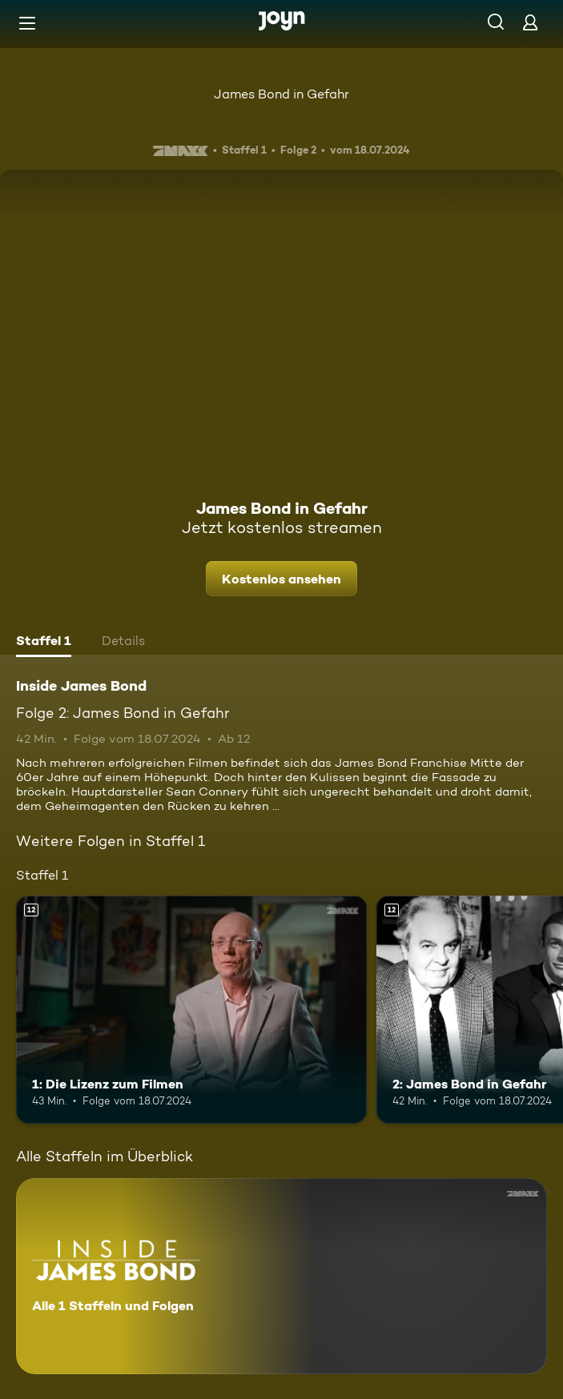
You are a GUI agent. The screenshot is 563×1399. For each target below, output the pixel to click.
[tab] (43, 642)
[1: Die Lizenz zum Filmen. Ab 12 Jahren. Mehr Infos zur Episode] (191, 1010)
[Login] (530, 22)
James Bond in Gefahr (281, 94)
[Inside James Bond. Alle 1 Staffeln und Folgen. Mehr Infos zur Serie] (281, 1276)
